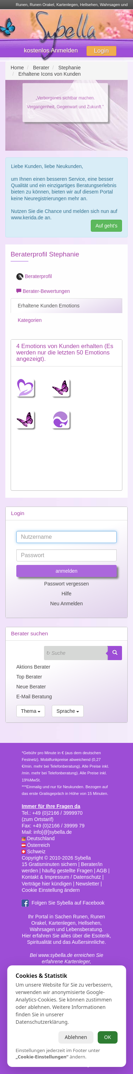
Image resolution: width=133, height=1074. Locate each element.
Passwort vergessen (66, 584)
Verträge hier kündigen (47, 884)
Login (101, 50)
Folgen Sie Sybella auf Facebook (68, 903)
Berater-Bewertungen (43, 291)
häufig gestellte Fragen (67, 870)
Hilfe (66, 593)
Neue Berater (31, 686)
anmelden (67, 571)
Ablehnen (76, 1037)
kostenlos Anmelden (51, 50)
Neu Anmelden (66, 603)
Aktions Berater (33, 667)
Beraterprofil (34, 276)
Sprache (67, 711)
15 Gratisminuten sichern (49, 864)
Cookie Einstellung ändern (50, 890)
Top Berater (29, 677)
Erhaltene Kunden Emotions (47, 305)
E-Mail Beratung (34, 696)
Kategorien (29, 320)
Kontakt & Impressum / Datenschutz (61, 877)
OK (107, 1037)
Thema (30, 711)
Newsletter (87, 884)
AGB (101, 870)
